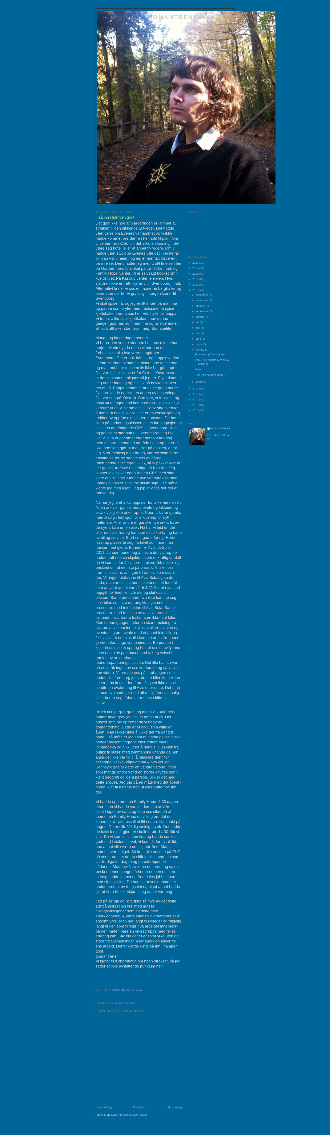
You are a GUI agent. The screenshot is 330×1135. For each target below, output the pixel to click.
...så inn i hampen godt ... (210, 374)
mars (199, 344)
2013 (195, 394)
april (199, 338)
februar (200, 349)
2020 (195, 262)
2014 (195, 388)
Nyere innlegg (104, 1107)
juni (198, 327)
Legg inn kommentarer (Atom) (129, 1114)
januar (200, 381)
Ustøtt (198, 369)
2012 (195, 399)
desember (202, 294)
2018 (195, 273)
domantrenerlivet (186, 17)
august (200, 316)
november (202, 300)
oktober (201, 305)
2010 (195, 410)
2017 (195, 279)
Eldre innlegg (174, 1107)
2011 (195, 405)
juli (198, 322)
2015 (195, 290)
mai (198, 333)
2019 (195, 268)
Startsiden (139, 1107)
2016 (195, 284)
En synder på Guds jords (210, 354)
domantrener (220, 428)
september (202, 311)
